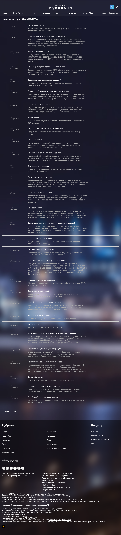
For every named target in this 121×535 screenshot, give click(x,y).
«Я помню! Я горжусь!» (109, 13)
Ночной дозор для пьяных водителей (44, 302)
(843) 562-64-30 (58, 482)
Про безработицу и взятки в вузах (43, 397)
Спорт (59, 13)
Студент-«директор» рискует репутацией (46, 128)
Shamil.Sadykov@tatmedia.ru (14, 475)
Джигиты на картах (36, 25)
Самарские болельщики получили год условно (48, 91)
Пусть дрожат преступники (40, 177)
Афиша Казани (8, 452)
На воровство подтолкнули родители (44, 386)
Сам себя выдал (35, 208)
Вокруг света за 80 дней (38, 291)
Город (4, 13)
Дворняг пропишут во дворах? (41, 249)
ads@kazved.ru (48, 489)
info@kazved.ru (48, 485)
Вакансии (6, 448)
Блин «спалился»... (36, 140)
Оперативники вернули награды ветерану (46, 260)
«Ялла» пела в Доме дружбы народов (44, 348)
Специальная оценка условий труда (15, 516)
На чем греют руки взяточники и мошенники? (48, 67)
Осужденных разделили (38, 166)
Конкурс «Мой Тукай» (56, 448)
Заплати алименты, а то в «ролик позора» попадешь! (51, 223)
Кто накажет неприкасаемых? (41, 238)
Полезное (72, 13)
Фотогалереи (52, 444)
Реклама (95, 432)
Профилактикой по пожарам (40, 192)
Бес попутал (33, 324)
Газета (32, 13)
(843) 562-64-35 (66, 487)
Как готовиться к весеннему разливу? (44, 80)
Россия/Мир (87, 13)
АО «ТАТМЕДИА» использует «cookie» (16, 511)
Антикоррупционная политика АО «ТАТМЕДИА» (20, 518)
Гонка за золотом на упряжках (41, 280)
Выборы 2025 (97, 436)
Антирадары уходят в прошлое (41, 315)
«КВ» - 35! (95, 443)
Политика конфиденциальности (14, 514)
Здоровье (45, 13)
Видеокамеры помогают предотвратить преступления (52, 333)
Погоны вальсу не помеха (39, 104)
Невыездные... (34, 117)
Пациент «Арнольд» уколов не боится (44, 153)
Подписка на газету (100, 439)
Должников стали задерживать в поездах (46, 36)
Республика (18, 13)
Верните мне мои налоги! (39, 51)
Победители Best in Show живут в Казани (46, 362)
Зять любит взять (35, 377)
